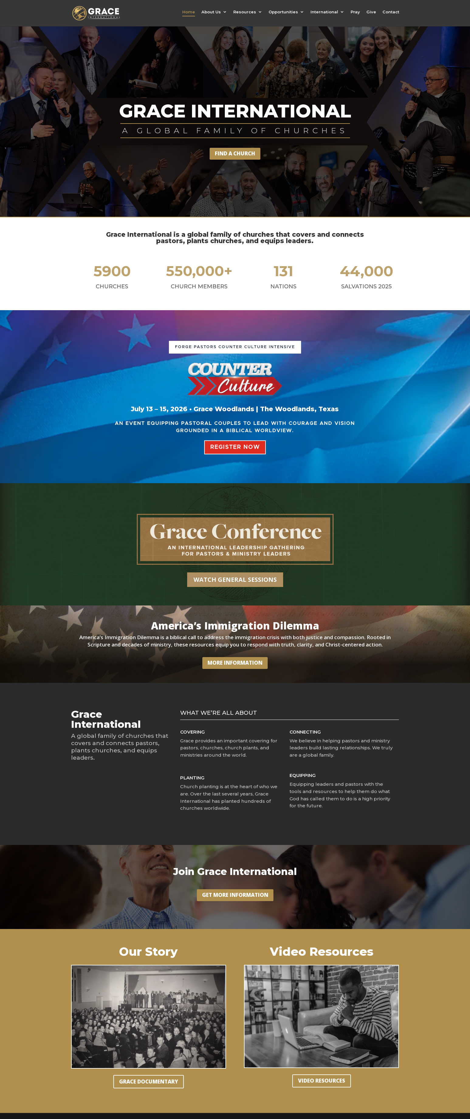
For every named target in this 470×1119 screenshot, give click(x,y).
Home (188, 12)
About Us (211, 12)
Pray (355, 12)
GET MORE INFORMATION (235, 894)
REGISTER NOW (235, 447)
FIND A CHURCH (235, 153)
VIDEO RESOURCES (321, 1080)
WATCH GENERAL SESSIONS (235, 579)
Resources (244, 12)
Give (371, 12)
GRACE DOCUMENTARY (148, 1081)
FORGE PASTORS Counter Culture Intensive (235, 347)
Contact (391, 12)
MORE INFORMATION (235, 662)
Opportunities (283, 12)
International (324, 12)
